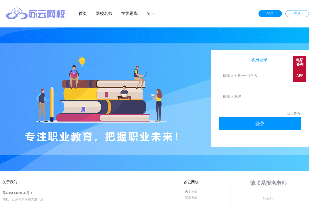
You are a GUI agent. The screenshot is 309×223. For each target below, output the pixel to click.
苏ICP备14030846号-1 (17, 193)
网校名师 (104, 14)
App (150, 14)
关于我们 (191, 191)
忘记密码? (294, 113)
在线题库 (129, 14)
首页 (83, 14)
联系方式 (191, 197)
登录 (270, 13)
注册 (297, 13)
